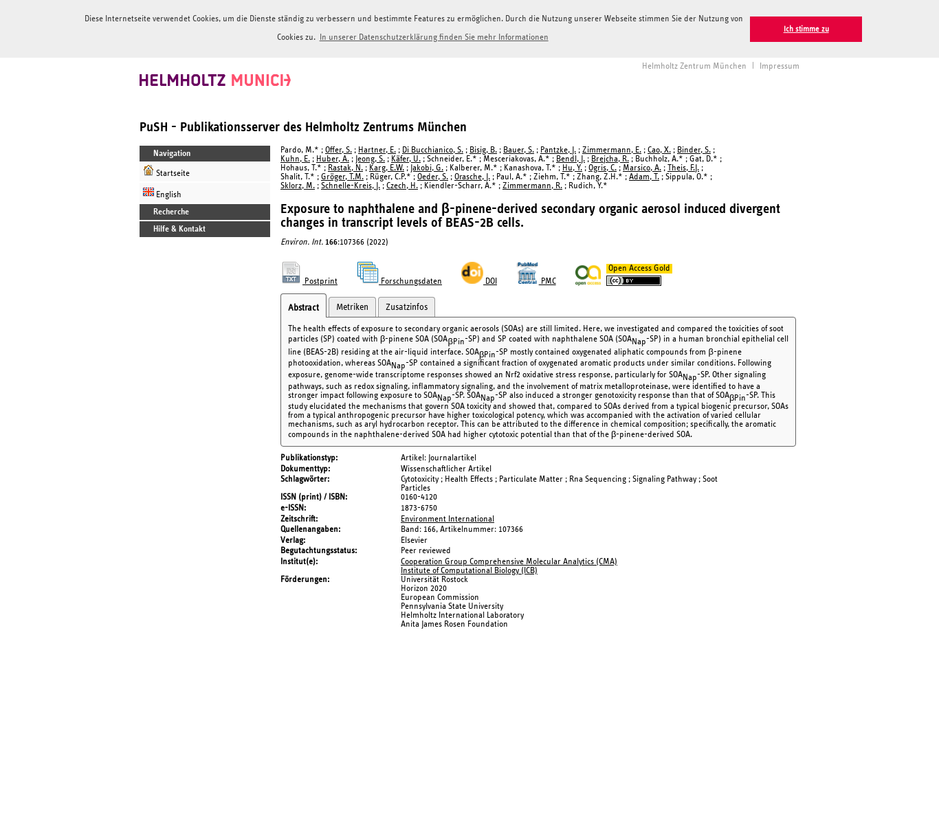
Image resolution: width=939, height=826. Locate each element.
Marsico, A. (642, 166)
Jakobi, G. (426, 166)
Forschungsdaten (399, 280)
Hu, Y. (572, 166)
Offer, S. (338, 148)
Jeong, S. (370, 157)
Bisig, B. (483, 148)
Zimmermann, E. (611, 148)
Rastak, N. (345, 166)
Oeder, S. (432, 175)
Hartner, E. (377, 148)
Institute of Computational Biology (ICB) (469, 569)
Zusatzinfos (407, 306)
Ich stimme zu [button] (806, 29)
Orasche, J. (472, 175)
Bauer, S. (518, 148)
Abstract (303, 306)
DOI (479, 280)
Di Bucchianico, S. (432, 148)
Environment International (447, 517)
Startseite (166, 170)
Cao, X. (659, 148)
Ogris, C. (602, 166)
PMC (536, 280)
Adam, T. (644, 175)
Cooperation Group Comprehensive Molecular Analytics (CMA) (509, 560)
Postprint (309, 280)
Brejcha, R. (610, 157)
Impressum (779, 64)
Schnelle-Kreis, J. (350, 184)
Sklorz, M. (297, 184)
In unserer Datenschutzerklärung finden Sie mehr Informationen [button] (434, 37)
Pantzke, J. (558, 148)
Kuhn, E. (295, 157)
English (162, 191)
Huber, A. (332, 157)
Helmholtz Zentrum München (694, 64)
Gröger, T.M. (342, 175)
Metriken (352, 306)
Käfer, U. (406, 157)
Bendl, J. (570, 157)
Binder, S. (694, 148)
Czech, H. (402, 184)
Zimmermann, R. (532, 184)
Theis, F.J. (683, 166)
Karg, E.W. (386, 166)
